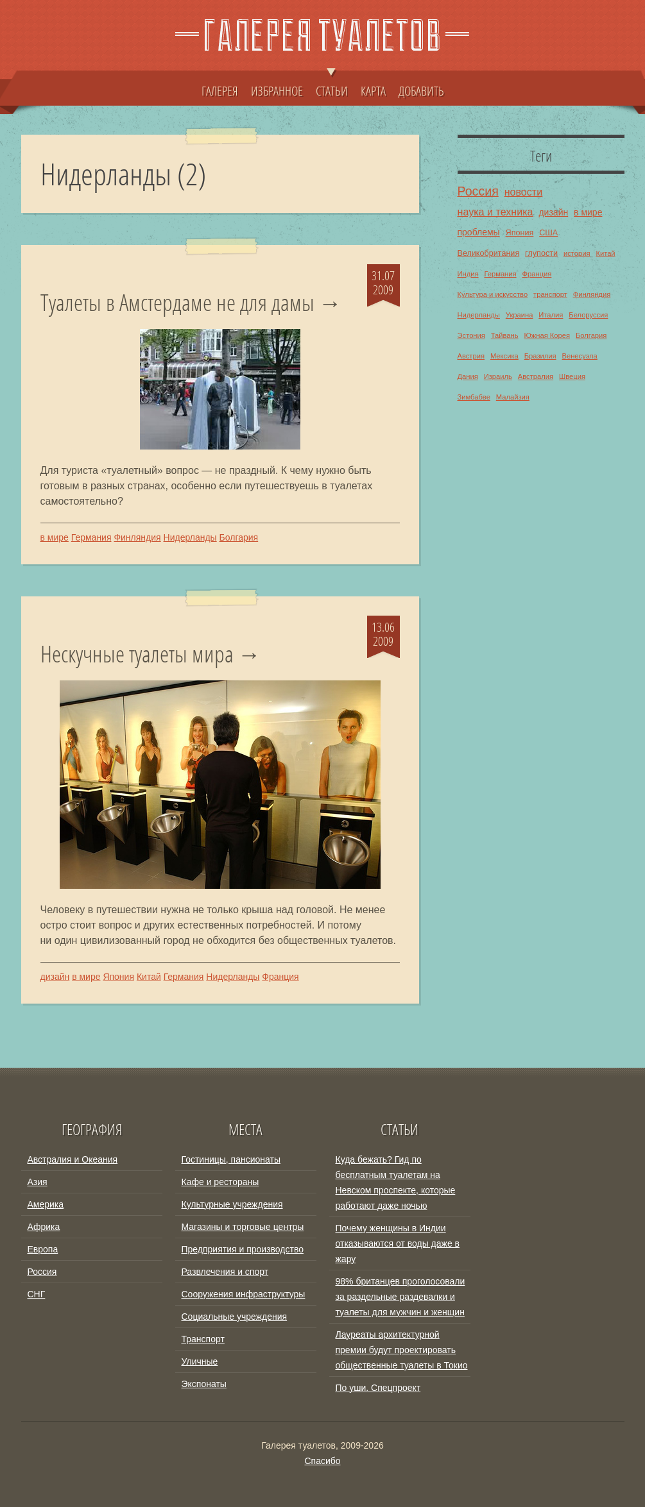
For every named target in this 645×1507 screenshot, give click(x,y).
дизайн (55, 977)
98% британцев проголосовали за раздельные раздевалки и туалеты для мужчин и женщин (400, 1296)
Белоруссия (588, 315)
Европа (43, 1249)
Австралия (535, 376)
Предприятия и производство (243, 1249)
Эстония (471, 335)
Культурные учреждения (232, 1204)
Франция (280, 977)
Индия (468, 274)
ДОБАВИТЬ (421, 90)
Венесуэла (579, 356)
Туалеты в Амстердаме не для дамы (177, 303)
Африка (44, 1227)
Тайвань (505, 335)
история (576, 253)
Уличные (200, 1361)
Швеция (572, 376)
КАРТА (373, 90)
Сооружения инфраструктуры (243, 1294)
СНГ (37, 1294)
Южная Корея (547, 335)
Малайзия (512, 397)
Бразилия (540, 356)
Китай (149, 977)
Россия (478, 191)
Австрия (471, 356)
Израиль (498, 376)
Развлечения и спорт (225, 1272)
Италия (550, 315)
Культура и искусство (493, 294)
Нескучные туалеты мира (137, 654)
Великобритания (489, 253)
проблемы (479, 232)
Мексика (504, 356)
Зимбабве (474, 397)
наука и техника (495, 211)
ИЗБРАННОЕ (277, 90)
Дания (468, 376)
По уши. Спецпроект (378, 1388)
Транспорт (203, 1339)
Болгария (239, 537)
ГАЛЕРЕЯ (220, 90)
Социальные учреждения (235, 1316)
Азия (37, 1182)
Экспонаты (204, 1384)
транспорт (550, 294)
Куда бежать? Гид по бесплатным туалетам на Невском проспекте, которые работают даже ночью (396, 1182)
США (548, 232)
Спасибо (322, 1461)
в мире (54, 537)
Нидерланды (190, 537)
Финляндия (137, 537)
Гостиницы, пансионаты (231, 1159)
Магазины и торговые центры (243, 1227)
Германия (91, 537)
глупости (541, 253)
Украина (519, 315)
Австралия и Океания (73, 1159)
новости (523, 192)
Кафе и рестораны (220, 1182)
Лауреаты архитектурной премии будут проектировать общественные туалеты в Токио (402, 1349)
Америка (46, 1204)
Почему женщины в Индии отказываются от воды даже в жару (398, 1243)
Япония (118, 977)
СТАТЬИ (332, 85)
